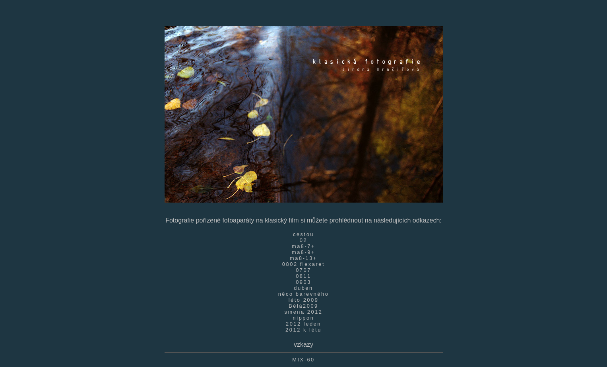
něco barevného (303, 294)
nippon (303, 318)
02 (303, 240)
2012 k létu (303, 330)
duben (303, 288)
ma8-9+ (303, 252)
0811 (303, 276)
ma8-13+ (303, 258)
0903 (303, 282)
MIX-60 (303, 360)
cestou (303, 234)
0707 (303, 270)
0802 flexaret (303, 264)
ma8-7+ (303, 246)
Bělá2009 (303, 306)
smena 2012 (303, 312)
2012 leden (303, 324)
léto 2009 (304, 300)
